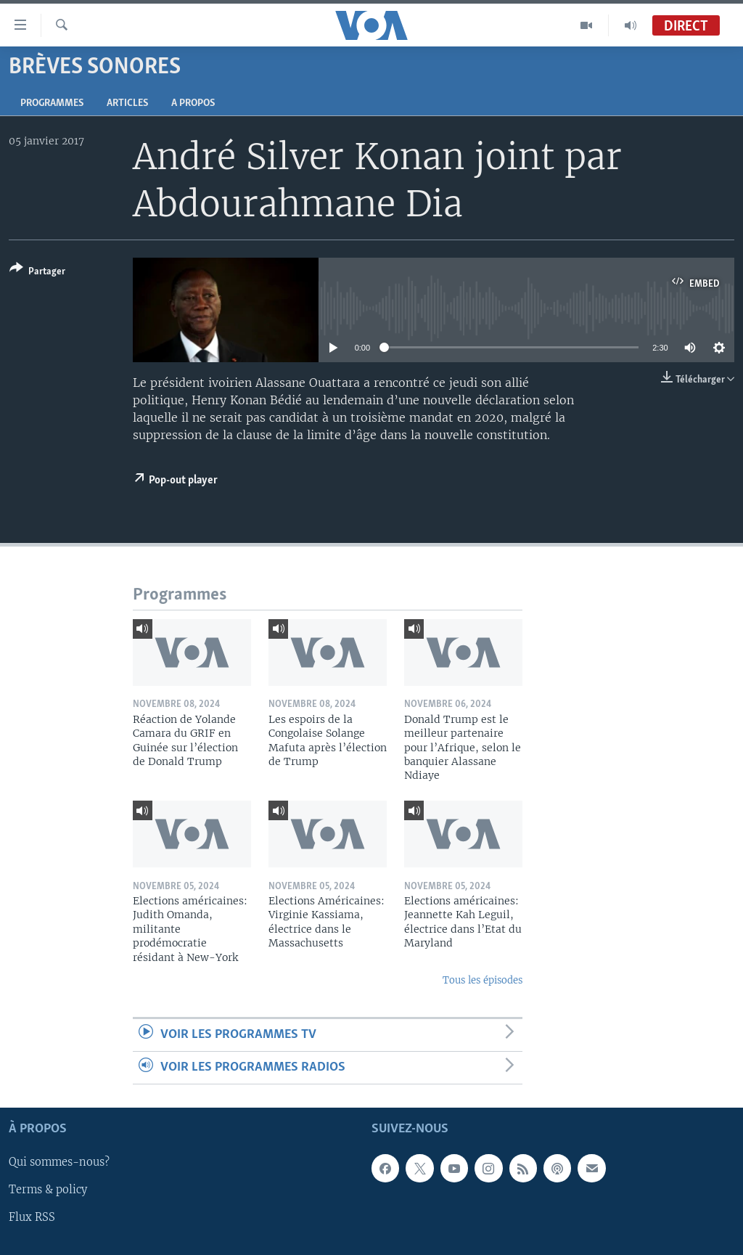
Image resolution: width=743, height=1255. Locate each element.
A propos (193, 103)
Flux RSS (32, 1218)
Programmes (51, 103)
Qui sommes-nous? (59, 1162)
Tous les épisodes (482, 980)
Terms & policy (48, 1190)
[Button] (37, 272)
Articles (127, 103)
